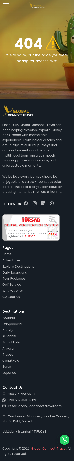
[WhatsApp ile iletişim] (64, 440)
